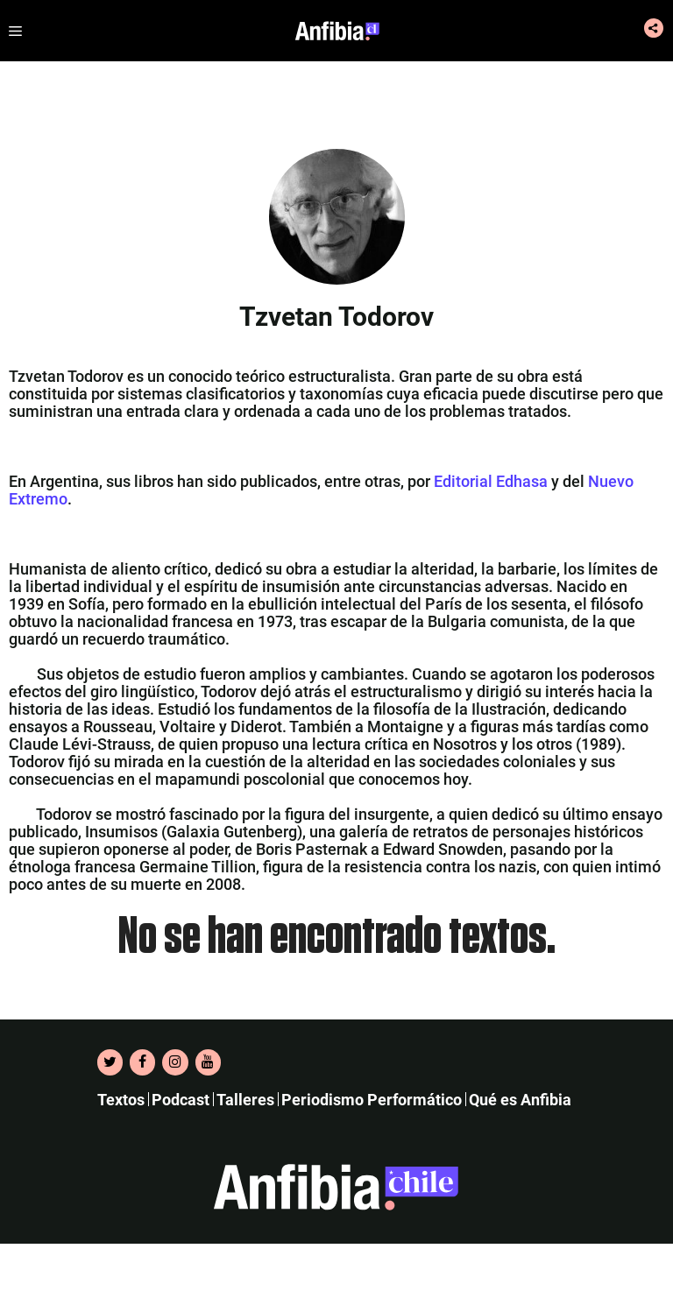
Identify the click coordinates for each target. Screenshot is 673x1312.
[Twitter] (110, 1062)
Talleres (245, 1099)
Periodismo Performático (371, 1099)
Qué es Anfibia (520, 1099)
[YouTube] (208, 1062)
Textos (121, 1099)
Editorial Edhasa (491, 481)
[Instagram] (175, 1062)
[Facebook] (142, 1062)
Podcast (180, 1099)
